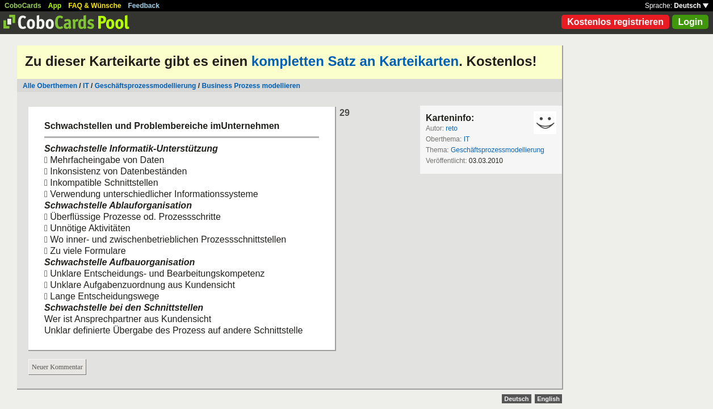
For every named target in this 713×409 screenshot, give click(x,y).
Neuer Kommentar (57, 367)
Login (690, 22)
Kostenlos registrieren (615, 22)
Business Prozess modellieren (251, 86)
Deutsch (691, 6)
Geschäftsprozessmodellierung (145, 86)
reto (452, 128)
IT (86, 86)
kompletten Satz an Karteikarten (355, 61)
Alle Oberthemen (50, 86)
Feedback (144, 6)
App (54, 6)
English (548, 398)
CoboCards (23, 6)
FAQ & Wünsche (94, 6)
